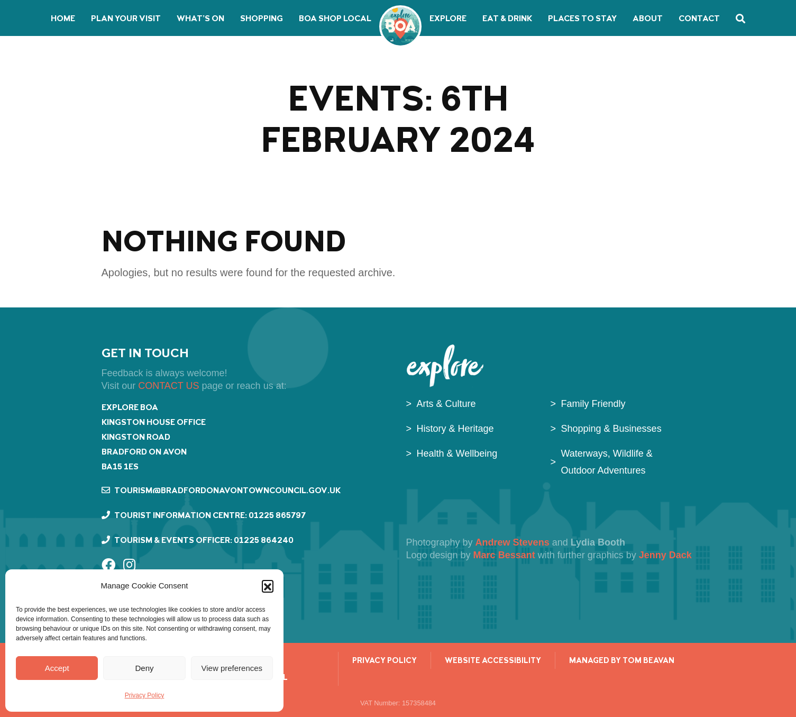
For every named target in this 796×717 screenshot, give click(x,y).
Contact (699, 18)
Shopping (261, 18)
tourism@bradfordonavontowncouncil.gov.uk (221, 490)
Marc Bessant (505, 555)
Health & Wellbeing (457, 453)
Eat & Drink (507, 18)
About (648, 18)
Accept (57, 668)
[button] (267, 585)
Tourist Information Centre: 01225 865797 (204, 515)
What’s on (200, 18)
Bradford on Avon (400, 26)
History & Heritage (455, 428)
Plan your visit (126, 18)
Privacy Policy (144, 695)
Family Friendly (593, 403)
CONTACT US (168, 385)
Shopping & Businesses (611, 428)
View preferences (232, 668)
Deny (144, 668)
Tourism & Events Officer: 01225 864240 (198, 540)
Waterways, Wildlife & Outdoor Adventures (607, 462)
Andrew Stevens (512, 542)
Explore (447, 18)
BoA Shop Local (335, 18)
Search (740, 18)
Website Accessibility (493, 660)
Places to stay (582, 18)
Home (63, 18)
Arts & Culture (446, 403)
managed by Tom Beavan (621, 660)
